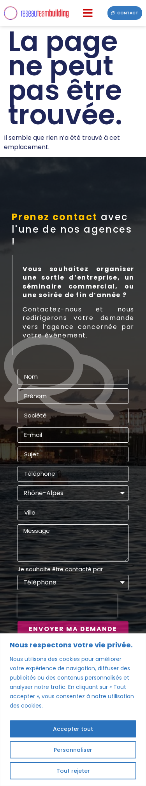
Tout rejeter (73, 771)
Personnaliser (73, 750)
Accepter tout (73, 729)
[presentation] (67, 605)
